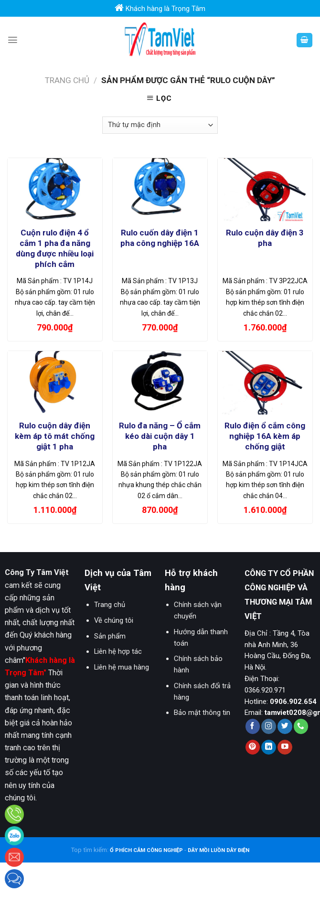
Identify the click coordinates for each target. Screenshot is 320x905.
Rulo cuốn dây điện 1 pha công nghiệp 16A (159, 238)
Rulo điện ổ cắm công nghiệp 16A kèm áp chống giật (264, 436)
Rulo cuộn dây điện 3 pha (265, 238)
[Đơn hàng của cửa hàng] (160, 125)
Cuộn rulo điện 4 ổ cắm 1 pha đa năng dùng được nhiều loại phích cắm (55, 248)
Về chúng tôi (113, 620)
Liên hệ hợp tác (118, 651)
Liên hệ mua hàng (121, 667)
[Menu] (12, 40)
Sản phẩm (110, 636)
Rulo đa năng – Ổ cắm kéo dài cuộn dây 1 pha (160, 436)
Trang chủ (67, 80)
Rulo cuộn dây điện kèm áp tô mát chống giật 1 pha (55, 436)
